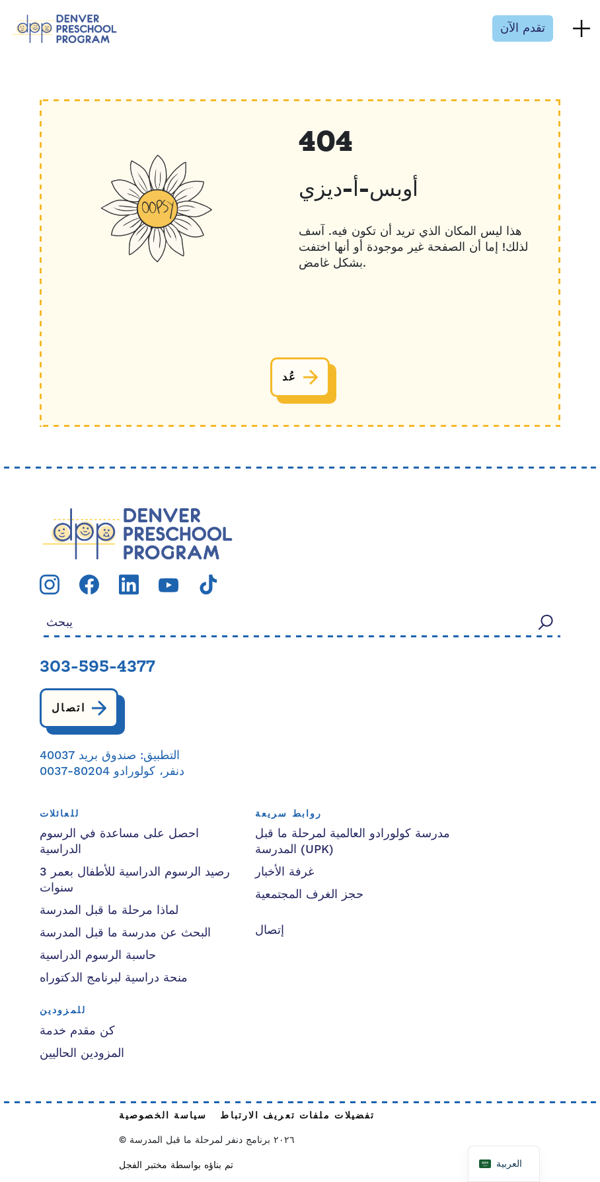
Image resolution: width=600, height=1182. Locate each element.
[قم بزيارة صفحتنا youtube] (168, 584)
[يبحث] (546, 622)
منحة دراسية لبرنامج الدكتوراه (114, 977)
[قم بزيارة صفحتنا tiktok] (208, 584)
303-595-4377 (97, 668)
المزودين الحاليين (82, 1053)
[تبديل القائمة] (581, 28)
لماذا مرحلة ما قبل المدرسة (109, 910)
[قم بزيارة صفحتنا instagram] (49, 584)
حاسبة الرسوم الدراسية (98, 955)
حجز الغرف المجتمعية (309, 894)
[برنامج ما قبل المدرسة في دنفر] (64, 28)
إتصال (269, 930)
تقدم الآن (522, 28)
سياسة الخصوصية (163, 1116)
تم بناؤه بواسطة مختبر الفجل (176, 1165)
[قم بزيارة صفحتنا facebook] (89, 584)
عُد (289, 377)
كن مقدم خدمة (77, 1030)
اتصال (68, 708)
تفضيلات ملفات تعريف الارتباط (297, 1116)
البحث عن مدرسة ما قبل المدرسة (125, 932)
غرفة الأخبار (284, 872)
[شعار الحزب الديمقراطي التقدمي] (137, 533)
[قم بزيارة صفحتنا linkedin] (129, 584)
